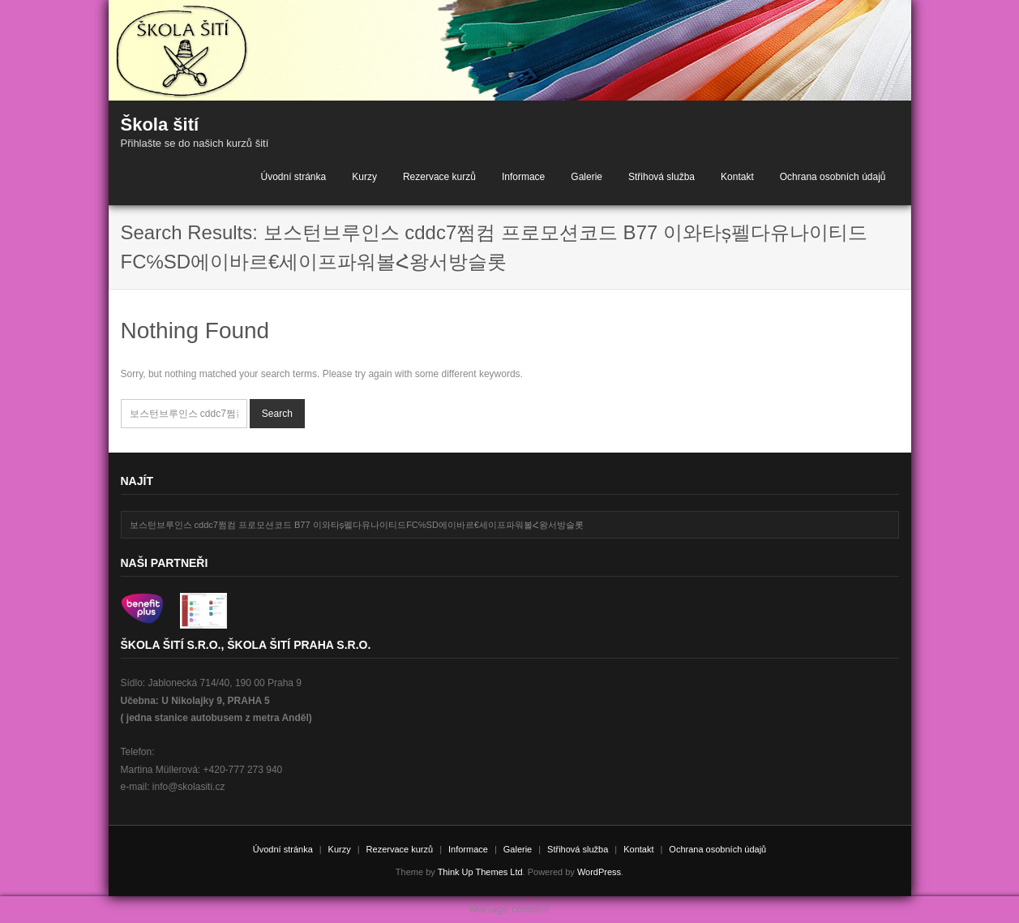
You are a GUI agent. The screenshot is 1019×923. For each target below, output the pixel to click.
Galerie (586, 176)
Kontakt (737, 176)
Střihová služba (661, 176)
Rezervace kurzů (439, 176)
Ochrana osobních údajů (833, 176)
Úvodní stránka (293, 176)
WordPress (599, 872)
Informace (523, 176)
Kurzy (364, 176)
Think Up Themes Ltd (480, 872)
